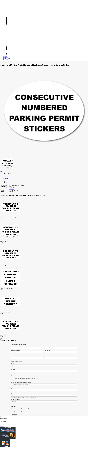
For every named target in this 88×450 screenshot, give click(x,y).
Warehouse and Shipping (12, 24)
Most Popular (9, 14)
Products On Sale (10, 12)
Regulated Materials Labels (12, 31)
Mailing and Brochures (11, 27)
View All (9, 17)
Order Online (2, 171)
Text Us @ (4, 424)
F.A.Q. (8, 44)
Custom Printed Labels (11, 11)
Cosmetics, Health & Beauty (12, 23)
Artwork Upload (10, 38)
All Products (5, 56)
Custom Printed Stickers (11, 25)
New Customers (10, 54)
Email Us (2, 426)
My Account (7, 51)
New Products (10, 13)
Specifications (5, 178)
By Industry (7, 16)
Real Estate (9, 29)
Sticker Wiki (9, 42)
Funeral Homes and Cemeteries (13, 32)
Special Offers (10, 15)
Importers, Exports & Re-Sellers (13, 21)
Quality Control (10, 18)
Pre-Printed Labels (6, 58)
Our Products (7, 9)
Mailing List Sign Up (11, 48)
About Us (7, 39)
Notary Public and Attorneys (12, 22)
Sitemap (8, 49)
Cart (6, 52)
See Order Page (12, 187)
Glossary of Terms (10, 43)
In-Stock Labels (10, 10)
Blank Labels (5, 59)
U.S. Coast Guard (10, 30)
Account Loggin (10, 53)
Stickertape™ (9, 28)
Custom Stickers (8, 34)
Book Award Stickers (11, 33)
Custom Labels (5, 57)
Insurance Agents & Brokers (12, 19)
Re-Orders (7, 50)
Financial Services (10, 26)
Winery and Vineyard (11, 20)
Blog (8, 41)
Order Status (9, 47)
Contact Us (7, 45)
